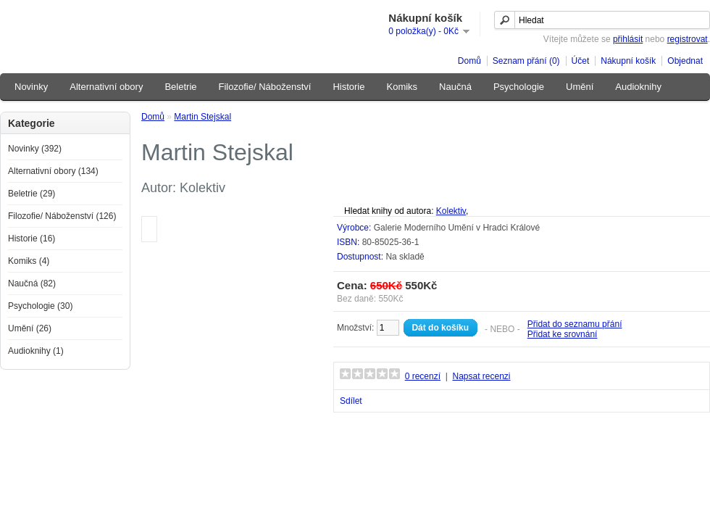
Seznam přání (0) (526, 61)
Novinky (31, 86)
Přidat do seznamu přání (574, 324)
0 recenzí (422, 376)
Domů (469, 61)
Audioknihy (638, 86)
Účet (581, 61)
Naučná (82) (32, 283)
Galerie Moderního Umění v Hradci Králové (457, 228)
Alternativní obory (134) (53, 171)
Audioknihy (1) (36, 351)
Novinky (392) (35, 149)
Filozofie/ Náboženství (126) (62, 216)
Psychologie (518, 86)
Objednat (685, 61)
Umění (579, 86)
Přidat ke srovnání (562, 334)
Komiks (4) (28, 261)
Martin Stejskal (202, 117)
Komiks (401, 86)
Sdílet (351, 401)
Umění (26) (29, 328)
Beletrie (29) (31, 193)
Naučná (455, 86)
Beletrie (180, 86)
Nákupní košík (628, 61)
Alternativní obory (106, 86)
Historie (348, 86)
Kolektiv (451, 211)
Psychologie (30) (40, 306)
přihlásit (628, 39)
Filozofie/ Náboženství (265, 86)
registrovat (687, 39)
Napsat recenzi (481, 376)
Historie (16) (31, 238)
